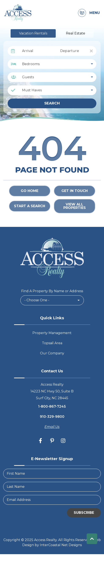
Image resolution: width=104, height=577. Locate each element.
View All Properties (74, 206)
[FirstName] (52, 473)
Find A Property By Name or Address (52, 291)
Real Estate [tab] (75, 33)
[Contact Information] (82, 13)
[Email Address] (52, 500)
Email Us (52, 427)
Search (52, 103)
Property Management (52, 333)
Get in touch (74, 191)
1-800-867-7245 (52, 406)
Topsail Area (52, 343)
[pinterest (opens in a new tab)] (52, 441)
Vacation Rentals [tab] (33, 33)
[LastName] (52, 487)
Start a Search (29, 206)
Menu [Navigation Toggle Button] (94, 13)
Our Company (52, 353)
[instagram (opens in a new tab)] (63, 441)
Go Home (29, 191)
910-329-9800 (52, 417)
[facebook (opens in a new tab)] (41, 441)
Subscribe (84, 513)
